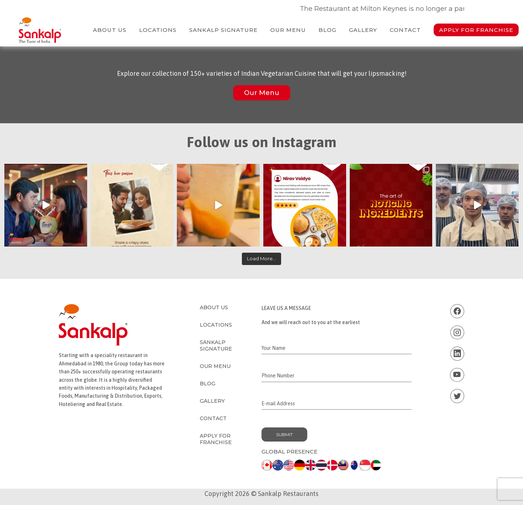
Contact (405, 29)
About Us (109, 29)
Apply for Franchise (476, 29)
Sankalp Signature (223, 29)
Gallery (363, 29)
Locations (158, 29)
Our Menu (288, 29)
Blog (327, 29)
